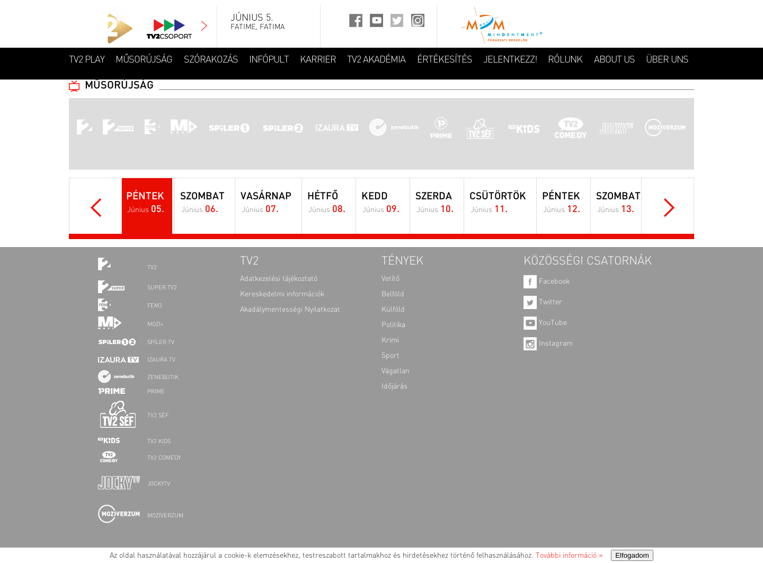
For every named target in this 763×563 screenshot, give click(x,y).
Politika (393, 325)
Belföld (393, 294)
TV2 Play (86, 60)
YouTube (545, 323)
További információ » (569, 555)
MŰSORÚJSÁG (144, 60)
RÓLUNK (565, 60)
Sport (391, 355)
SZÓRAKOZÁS (211, 60)
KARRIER (318, 60)
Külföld (393, 309)
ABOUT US (614, 60)
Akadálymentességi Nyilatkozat (290, 309)
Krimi (390, 340)
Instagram (548, 343)
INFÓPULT (269, 60)
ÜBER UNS (667, 60)
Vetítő (391, 279)
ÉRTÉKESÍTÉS (444, 60)
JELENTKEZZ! (510, 60)
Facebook (547, 281)
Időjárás (394, 386)
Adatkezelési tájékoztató (278, 279)
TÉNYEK (402, 261)
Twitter (543, 302)
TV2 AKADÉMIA (376, 60)
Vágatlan (396, 371)
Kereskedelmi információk (282, 294)
